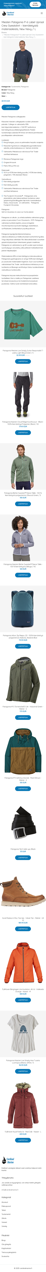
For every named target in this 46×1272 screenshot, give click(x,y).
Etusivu (4, 32)
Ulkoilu (4, 1218)
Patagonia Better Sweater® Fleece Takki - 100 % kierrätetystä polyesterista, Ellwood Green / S (23, 494)
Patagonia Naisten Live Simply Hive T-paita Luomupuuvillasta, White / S (23, 1061)
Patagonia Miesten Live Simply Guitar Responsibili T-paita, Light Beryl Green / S (23, 351)
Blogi (3, 1240)
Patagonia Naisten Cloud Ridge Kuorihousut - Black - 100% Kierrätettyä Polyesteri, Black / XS (23, 423)
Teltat (4, 1210)
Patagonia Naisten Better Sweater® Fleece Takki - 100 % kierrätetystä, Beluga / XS (23, 565)
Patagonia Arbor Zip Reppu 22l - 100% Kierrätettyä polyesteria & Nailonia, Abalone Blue (23, 636)
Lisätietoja (10, 107)
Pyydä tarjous (35, 4)
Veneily (4, 1226)
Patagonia (25, 87)
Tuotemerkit (15, 87)
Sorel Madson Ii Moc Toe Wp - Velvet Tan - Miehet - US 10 (23, 919)
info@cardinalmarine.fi (10, 1190)
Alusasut (5, 1202)
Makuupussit (6, 1206)
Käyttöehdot (6, 1248)
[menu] (41, 13)
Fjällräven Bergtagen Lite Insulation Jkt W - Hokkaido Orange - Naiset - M (23, 990)
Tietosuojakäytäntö (9, 1252)
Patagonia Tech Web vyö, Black (23, 849)
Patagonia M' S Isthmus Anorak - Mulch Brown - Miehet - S (23, 779)
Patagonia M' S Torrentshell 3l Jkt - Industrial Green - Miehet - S (23, 708)
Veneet (4, 1222)
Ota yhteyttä (6, 1244)
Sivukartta (5, 1256)
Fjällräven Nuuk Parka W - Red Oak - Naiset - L (23, 1132)
